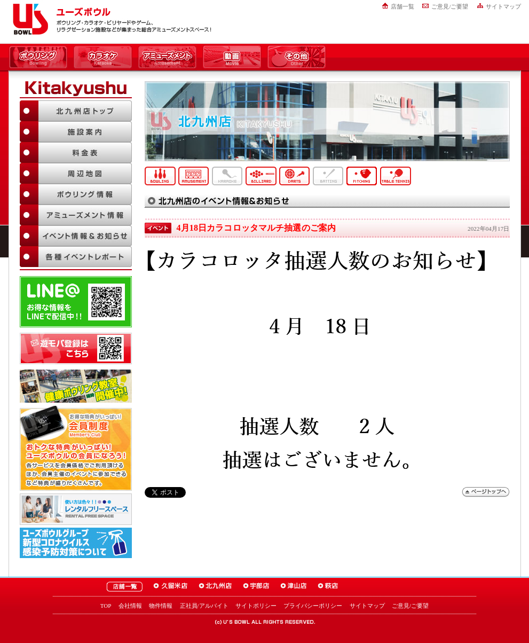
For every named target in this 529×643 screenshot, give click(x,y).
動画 (232, 57)
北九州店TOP (76, 110)
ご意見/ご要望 (449, 6)
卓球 (395, 176)
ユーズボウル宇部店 (256, 587)
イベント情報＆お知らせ (76, 235)
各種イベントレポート (76, 256)
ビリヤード (261, 176)
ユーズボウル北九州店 (215, 587)
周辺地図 (76, 173)
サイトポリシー (256, 605)
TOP (106, 605)
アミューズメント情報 (76, 215)
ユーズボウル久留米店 (170, 587)
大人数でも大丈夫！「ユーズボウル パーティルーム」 (76, 509)
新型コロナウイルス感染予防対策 (76, 543)
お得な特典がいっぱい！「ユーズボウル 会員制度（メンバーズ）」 (76, 448)
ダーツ (294, 176)
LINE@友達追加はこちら (76, 301)
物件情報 (160, 605)
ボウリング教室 (76, 386)
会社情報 (130, 605)
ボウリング (38, 57)
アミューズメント (167, 57)
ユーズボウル (29, 19)
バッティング (328, 176)
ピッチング (361, 176)
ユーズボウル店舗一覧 (124, 587)
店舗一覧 (402, 6)
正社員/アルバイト (204, 605)
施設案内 (76, 131)
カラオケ (102, 57)
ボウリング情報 (76, 194)
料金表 (76, 152)
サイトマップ (503, 6)
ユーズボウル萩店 (328, 587)
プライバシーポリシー (312, 605)
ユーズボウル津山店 (293, 587)
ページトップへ (486, 492)
